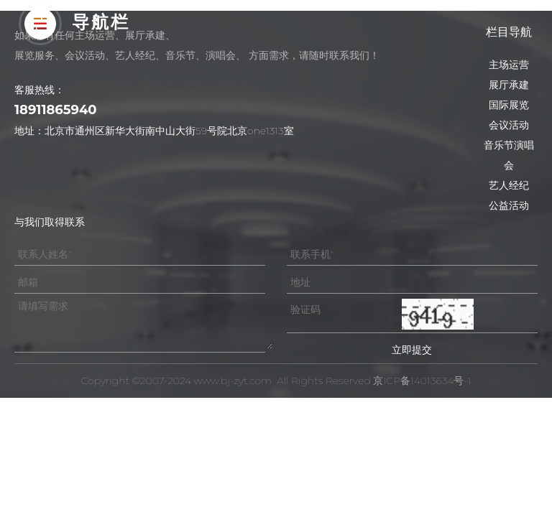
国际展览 (509, 104)
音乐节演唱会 (509, 155)
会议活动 (509, 124)
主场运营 (509, 64)
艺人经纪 (509, 185)
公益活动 (509, 205)
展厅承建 (509, 84)
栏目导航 (509, 32)
